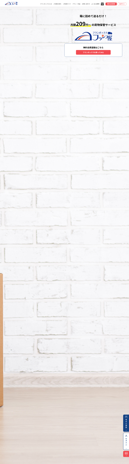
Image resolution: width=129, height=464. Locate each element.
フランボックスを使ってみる (93, 52)
